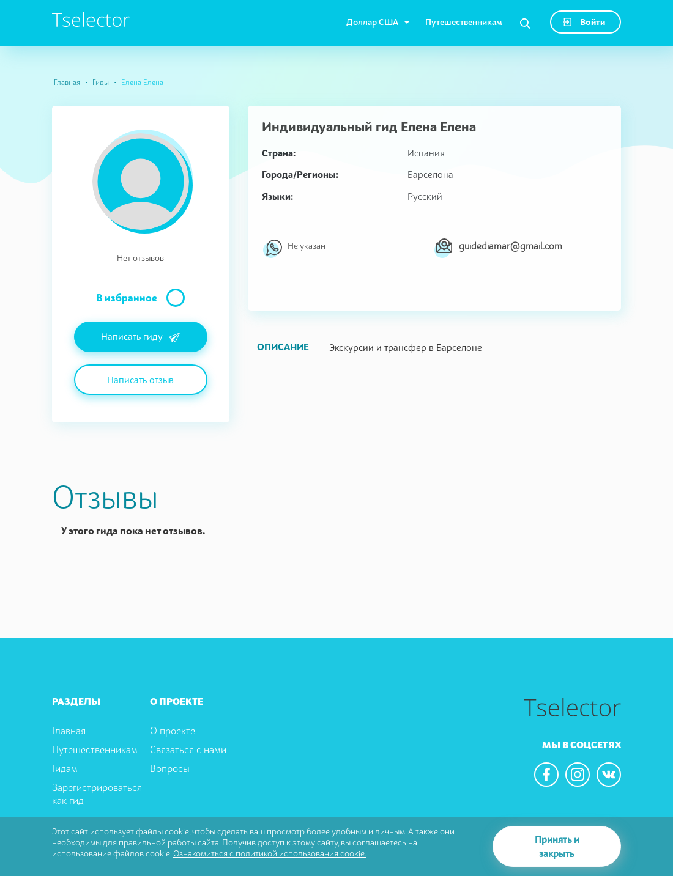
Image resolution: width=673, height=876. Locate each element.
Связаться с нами (188, 749)
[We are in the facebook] (546, 774)
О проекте (172, 730)
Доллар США (372, 22)
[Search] (525, 23)
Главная (67, 82)
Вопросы (170, 768)
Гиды (100, 82)
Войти (584, 22)
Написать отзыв (140, 379)
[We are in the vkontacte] (609, 774)
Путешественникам (463, 22)
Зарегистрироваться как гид (97, 793)
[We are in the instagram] (577, 774)
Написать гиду (140, 337)
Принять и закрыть (557, 846)
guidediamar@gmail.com (510, 245)
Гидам (65, 768)
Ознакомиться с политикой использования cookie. (269, 853)
